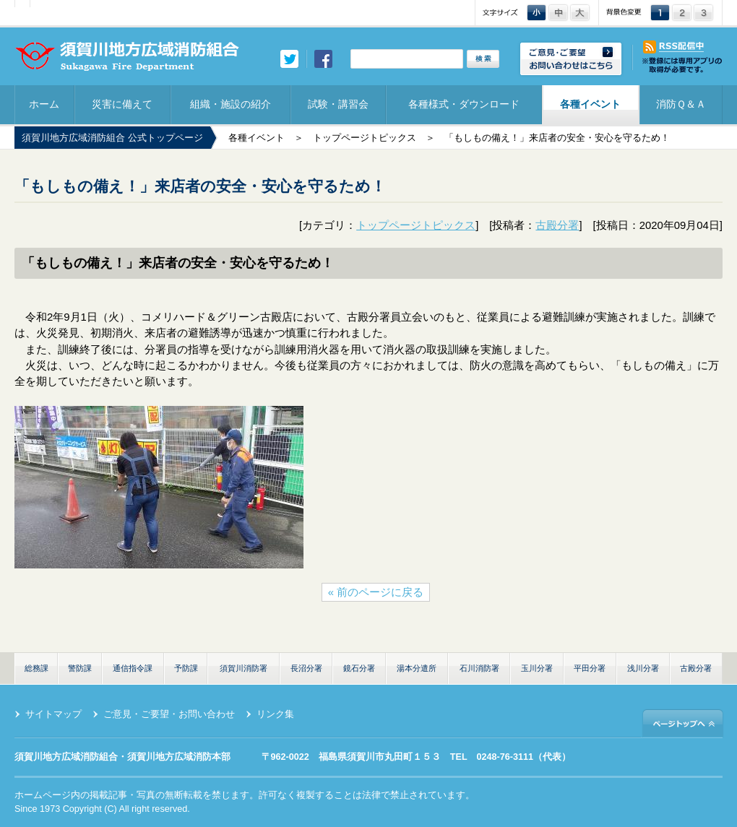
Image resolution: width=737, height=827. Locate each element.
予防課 (186, 668)
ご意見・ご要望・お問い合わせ (169, 714)
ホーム (44, 104)
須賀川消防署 (243, 668)
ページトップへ (683, 722)
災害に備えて (122, 104)
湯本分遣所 (416, 668)
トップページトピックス (364, 138)
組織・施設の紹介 (230, 104)
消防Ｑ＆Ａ (681, 104)
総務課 (36, 668)
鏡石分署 (359, 668)
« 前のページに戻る (375, 592)
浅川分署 (643, 668)
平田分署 (589, 668)
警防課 (80, 668)
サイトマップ (53, 714)
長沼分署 (306, 668)
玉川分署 (537, 668)
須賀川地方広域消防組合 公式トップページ (112, 138)
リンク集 (275, 714)
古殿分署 (557, 225)
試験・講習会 (338, 104)
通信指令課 (132, 668)
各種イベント (590, 104)
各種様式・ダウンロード (464, 104)
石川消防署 (479, 668)
